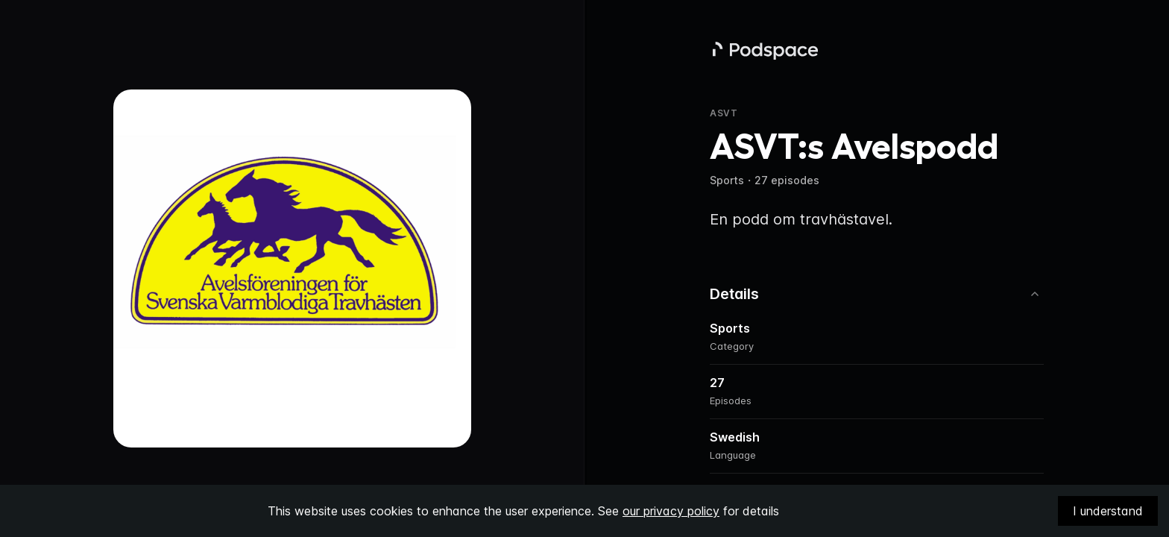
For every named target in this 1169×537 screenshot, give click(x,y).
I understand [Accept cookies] (1108, 510)
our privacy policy (671, 510)
